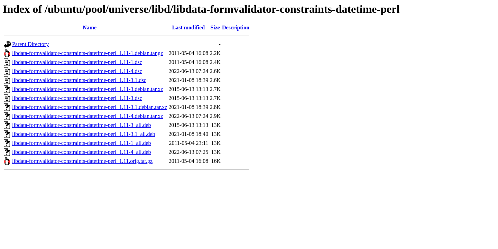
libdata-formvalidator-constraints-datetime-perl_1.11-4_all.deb (81, 152)
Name (89, 27)
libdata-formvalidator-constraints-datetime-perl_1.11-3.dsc (77, 98)
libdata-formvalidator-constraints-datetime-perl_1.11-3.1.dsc (79, 80)
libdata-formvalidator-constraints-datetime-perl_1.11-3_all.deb (81, 125)
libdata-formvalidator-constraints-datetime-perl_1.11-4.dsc (77, 71)
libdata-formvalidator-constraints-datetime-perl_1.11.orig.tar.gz (82, 161)
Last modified (188, 27)
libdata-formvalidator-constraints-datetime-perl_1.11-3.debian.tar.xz (87, 89)
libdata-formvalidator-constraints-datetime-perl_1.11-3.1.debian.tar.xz (89, 107)
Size (215, 27)
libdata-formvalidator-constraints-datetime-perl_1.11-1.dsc (77, 62)
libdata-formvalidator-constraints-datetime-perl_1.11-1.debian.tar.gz (87, 53)
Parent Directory (30, 44)
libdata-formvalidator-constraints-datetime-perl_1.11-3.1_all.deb (83, 134)
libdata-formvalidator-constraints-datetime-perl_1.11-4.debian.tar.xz (87, 116)
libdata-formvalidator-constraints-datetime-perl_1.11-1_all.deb (81, 143)
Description (235, 27)
